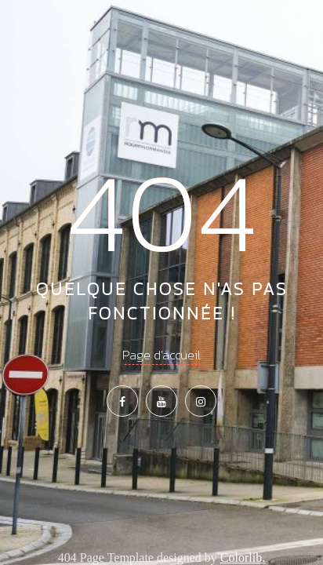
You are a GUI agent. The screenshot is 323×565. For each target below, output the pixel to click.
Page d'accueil (161, 354)
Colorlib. (242, 557)
